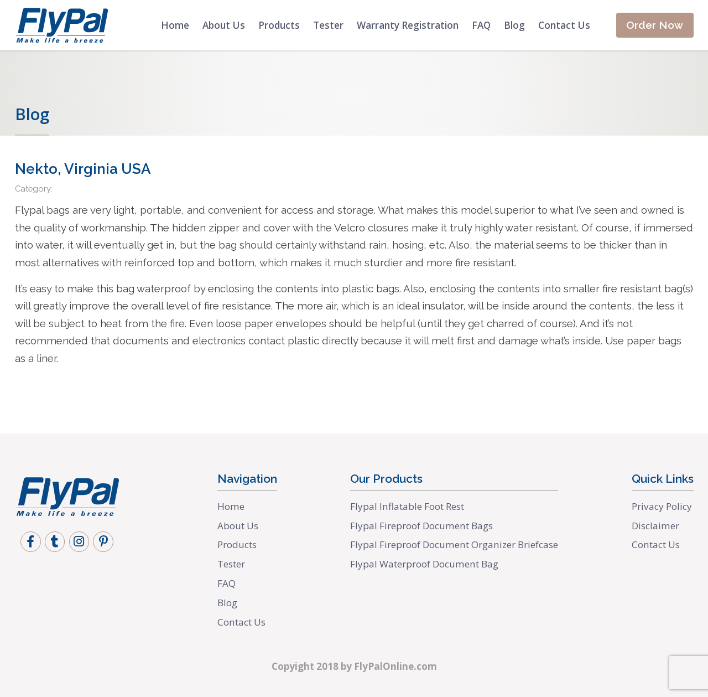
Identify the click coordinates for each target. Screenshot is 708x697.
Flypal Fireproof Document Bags (421, 525)
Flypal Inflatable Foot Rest (408, 506)
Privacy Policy (662, 506)
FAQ (476, 25)
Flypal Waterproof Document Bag (425, 563)
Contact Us (559, 25)
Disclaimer (655, 525)
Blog (509, 25)
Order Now (652, 25)
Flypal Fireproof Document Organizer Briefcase (454, 544)
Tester (323, 25)
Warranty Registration (403, 25)
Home (170, 25)
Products (274, 25)
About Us (218, 25)
